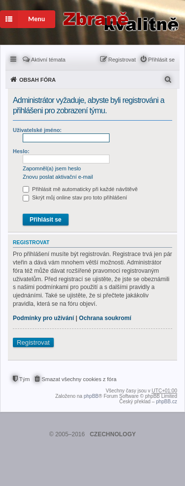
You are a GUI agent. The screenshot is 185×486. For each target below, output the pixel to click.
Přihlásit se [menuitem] (161, 60)
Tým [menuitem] (24, 379)
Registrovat (33, 342)
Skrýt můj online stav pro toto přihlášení (75, 197)
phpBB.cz (166, 401)
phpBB (91, 396)
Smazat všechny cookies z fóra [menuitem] (78, 379)
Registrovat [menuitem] (122, 60)
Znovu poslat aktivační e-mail (58, 177)
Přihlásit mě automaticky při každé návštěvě (80, 189)
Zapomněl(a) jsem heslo (52, 168)
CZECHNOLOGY (113, 434)
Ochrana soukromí (105, 318)
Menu (22, 19)
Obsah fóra (37, 80)
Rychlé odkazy (14, 58)
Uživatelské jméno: (37, 130)
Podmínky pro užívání (43, 318)
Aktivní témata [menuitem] (48, 60)
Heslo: (21, 151)
